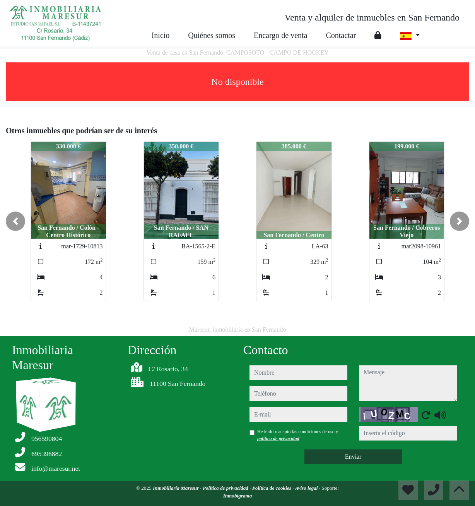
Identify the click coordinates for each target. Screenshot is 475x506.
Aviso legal (307, 488)
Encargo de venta (280, 35)
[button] (15, 221)
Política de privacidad (226, 488)
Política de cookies (272, 488)
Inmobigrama (237, 496)
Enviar (353, 456)
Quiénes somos (211, 35)
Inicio (161, 35)
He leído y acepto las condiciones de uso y (297, 435)
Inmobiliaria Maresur (176, 488)
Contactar (341, 35)
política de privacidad (278, 438)
